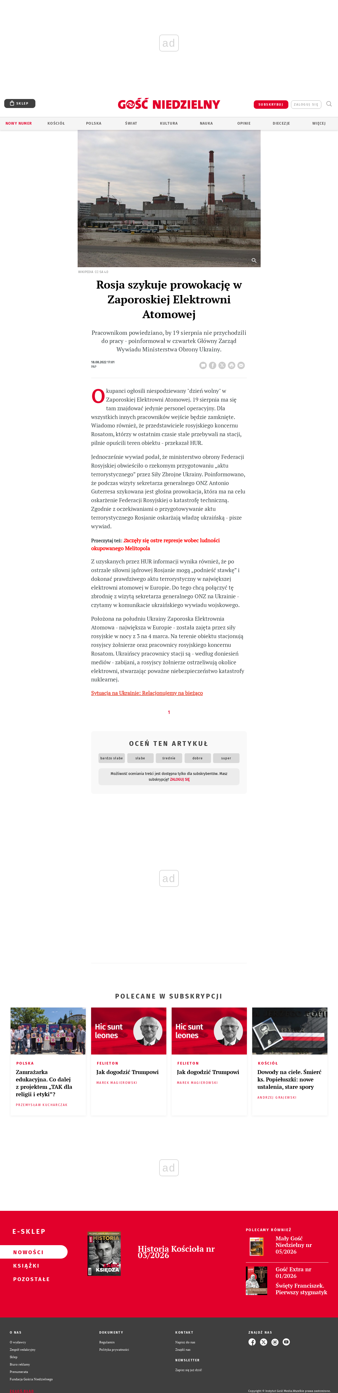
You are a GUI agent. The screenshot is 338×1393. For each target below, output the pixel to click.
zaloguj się (306, 104)
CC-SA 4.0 (101, 272)
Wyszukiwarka (329, 104)
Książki (25, 1265)
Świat (131, 123)
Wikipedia (85, 272)
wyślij (242, 364)
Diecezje (281, 123)
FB (213, 364)
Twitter (223, 364)
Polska (93, 123)
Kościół (56, 123)
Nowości (25, 1252)
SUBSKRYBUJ (271, 104)
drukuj (232, 364)
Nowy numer (19, 123)
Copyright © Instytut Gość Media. (270, 1391)
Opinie (244, 123)
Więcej (319, 123)
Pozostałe (25, 1279)
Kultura (169, 123)
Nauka (206, 123)
